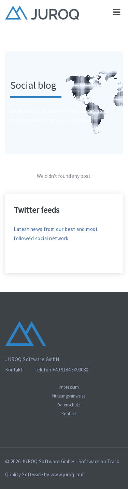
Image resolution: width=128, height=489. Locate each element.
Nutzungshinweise (68, 396)
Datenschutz (68, 405)
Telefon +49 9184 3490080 (61, 369)
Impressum (69, 387)
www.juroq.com (68, 474)
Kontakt (14, 369)
